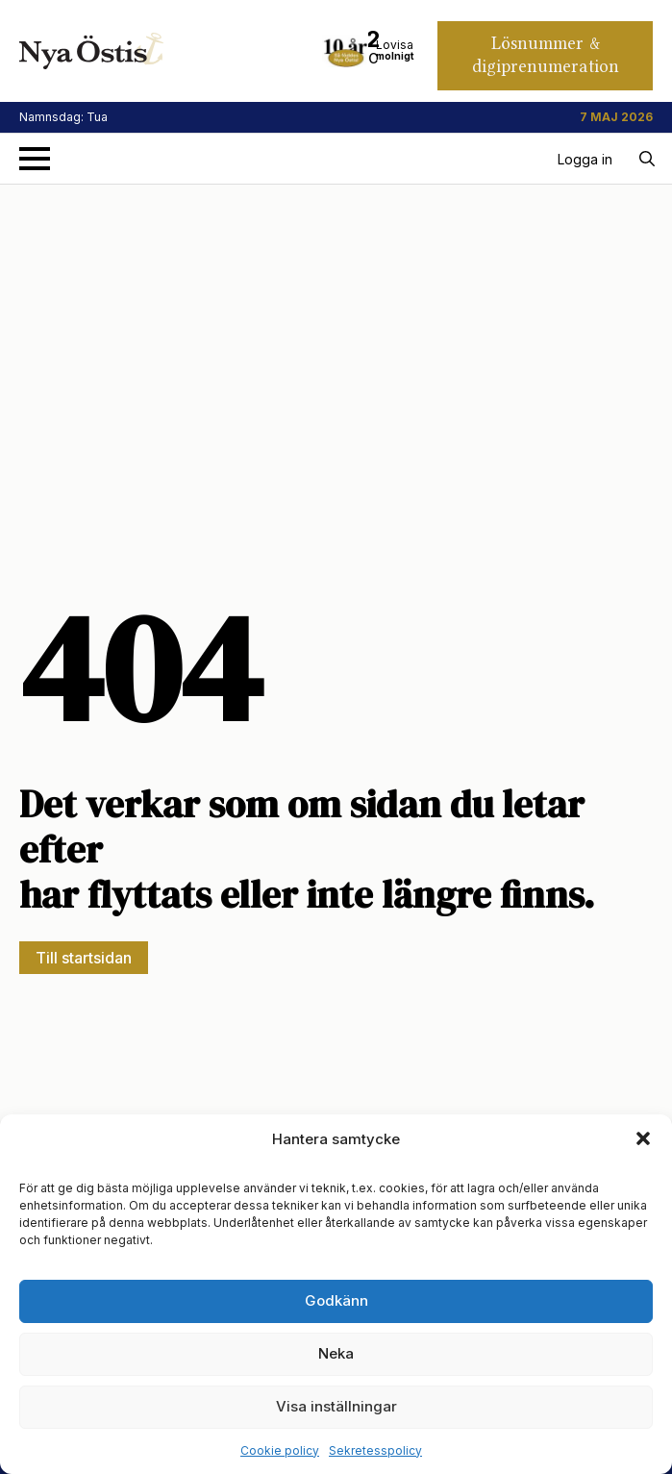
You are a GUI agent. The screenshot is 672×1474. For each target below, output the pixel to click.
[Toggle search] (647, 159)
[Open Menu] (34, 158)
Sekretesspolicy (375, 1450)
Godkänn (336, 1300)
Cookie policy (279, 1450)
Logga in (585, 159)
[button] (643, 1138)
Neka (336, 1353)
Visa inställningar (336, 1406)
